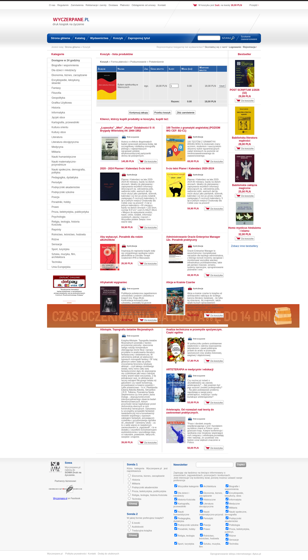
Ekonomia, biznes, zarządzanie (69, 75)
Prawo (55, 206)
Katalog (80, 38)
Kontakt (162, 5)
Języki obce (58, 117)
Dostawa (113, 5)
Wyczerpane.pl (60, 498)
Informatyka (58, 112)
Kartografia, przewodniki (65, 122)
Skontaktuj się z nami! (216, 47)
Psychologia (58, 216)
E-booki (136, 523)
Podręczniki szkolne (63, 192)
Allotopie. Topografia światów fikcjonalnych (126, 329)
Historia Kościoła (184, 499)
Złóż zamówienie (185, 112)
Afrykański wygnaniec (113, 282)
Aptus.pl (256, 554)
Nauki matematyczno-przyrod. (211, 513)
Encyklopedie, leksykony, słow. (234, 494)
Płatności (125, 5)
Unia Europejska (61, 266)
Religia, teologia (184, 535)
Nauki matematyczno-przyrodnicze (64, 163)
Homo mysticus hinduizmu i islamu (244, 229)
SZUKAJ (226, 38)
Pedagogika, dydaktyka (65, 177)
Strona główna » (73, 47)
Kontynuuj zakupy (138, 112)
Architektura (208, 486)
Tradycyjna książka (142, 530)
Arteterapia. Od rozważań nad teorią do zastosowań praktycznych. (190, 411)
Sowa (68, 462)
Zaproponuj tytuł (139, 38)
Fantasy (56, 87)
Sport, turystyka (60, 249)
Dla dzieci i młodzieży (64, 70)
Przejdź (253, 5)
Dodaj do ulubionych (108, 553)
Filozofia (56, 92)
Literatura (57, 137)
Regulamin (63, 5)
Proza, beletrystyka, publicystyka (70, 211)
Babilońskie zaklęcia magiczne (244, 187)
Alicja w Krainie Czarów (180, 282)
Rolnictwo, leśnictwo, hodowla (69, 234)
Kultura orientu (60, 127)
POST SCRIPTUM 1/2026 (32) (244, 91)
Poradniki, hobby (61, 202)
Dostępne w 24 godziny (66, 60)
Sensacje (57, 244)
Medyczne (233, 503)
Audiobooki (137, 526)
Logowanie (235, 47)
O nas (52, 5)
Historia (56, 107)
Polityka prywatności (76, 553)
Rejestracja (249, 47)
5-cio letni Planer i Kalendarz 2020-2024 (190, 168)
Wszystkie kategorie (186, 486)
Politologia (233, 525)
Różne (55, 239)
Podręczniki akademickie (66, 187)
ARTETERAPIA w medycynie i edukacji (189, 369)
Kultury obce (59, 132)
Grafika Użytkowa (62, 102)
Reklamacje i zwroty (96, 5)
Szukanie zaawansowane (249, 37)
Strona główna (60, 38)
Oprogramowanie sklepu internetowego (230, 554)
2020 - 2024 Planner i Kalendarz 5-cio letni (125, 168)
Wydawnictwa (99, 38)
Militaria (56, 151)
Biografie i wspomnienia (65, 65)
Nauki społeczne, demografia (236, 513)
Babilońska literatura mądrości (244, 139)
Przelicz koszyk (162, 112)
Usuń (221, 86)
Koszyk (118, 38)
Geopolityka (58, 97)
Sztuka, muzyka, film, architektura (64, 256)
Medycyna (57, 146)
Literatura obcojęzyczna (65, 142)
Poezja (55, 197)
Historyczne (208, 499)
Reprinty (56, 229)
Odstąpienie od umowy (144, 5)
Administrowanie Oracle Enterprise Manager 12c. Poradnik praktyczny (193, 238)
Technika (57, 262)
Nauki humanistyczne (64, 156)
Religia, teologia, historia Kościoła (149, 495)
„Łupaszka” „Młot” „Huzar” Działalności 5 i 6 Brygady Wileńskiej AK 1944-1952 (127, 129)
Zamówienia (77, 5)
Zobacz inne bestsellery (244, 246)
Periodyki (57, 182)
